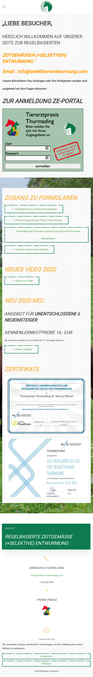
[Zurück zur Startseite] (46, 6)
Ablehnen (46, 663)
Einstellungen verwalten (47, 671)
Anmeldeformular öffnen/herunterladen (34, 209)
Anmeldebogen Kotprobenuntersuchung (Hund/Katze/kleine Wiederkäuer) (45, 235)
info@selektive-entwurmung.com (52, 71)
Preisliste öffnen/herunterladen (29, 249)
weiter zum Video (22, 280)
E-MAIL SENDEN (21, 349)
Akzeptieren (46, 656)
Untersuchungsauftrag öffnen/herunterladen (36, 220)
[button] (3, 6)
